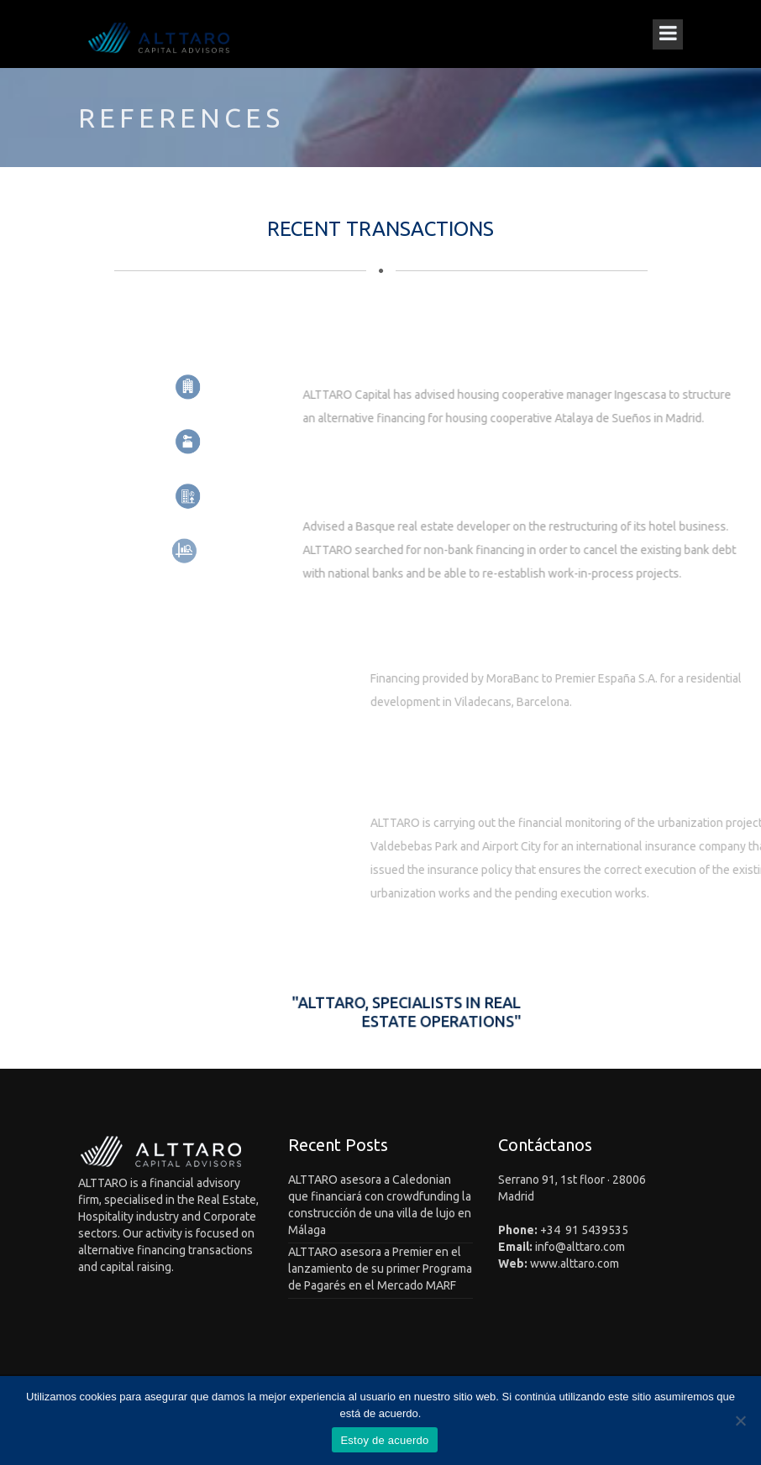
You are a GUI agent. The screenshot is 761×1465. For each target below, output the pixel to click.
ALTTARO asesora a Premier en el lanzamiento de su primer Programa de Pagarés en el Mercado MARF (380, 1268)
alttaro (583, 1246)
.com (613, 1246)
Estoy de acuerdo (384, 1440)
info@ (550, 1246)
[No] (740, 1420)
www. (545, 1263)
